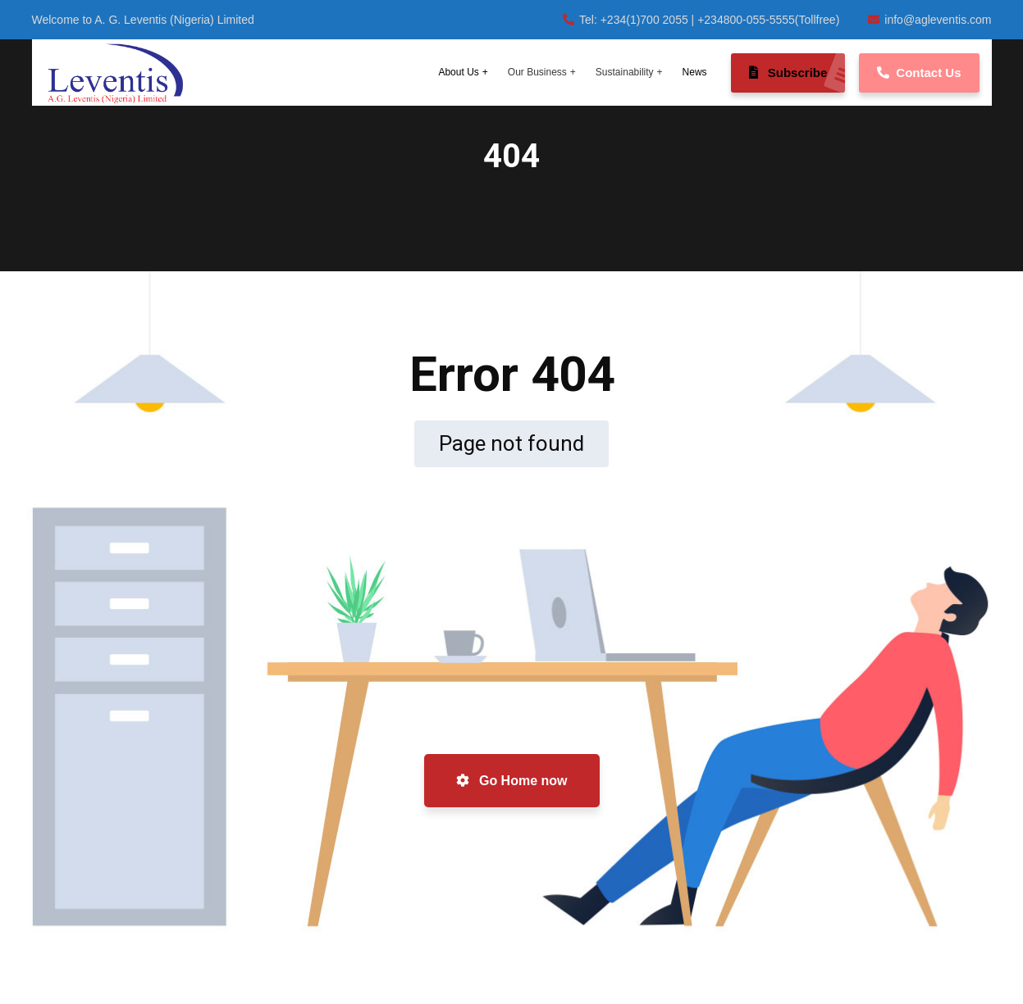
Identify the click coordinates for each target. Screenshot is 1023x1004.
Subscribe (797, 73)
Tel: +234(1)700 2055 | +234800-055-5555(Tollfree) (701, 19)
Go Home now (512, 781)
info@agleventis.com (929, 19)
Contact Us (919, 73)
